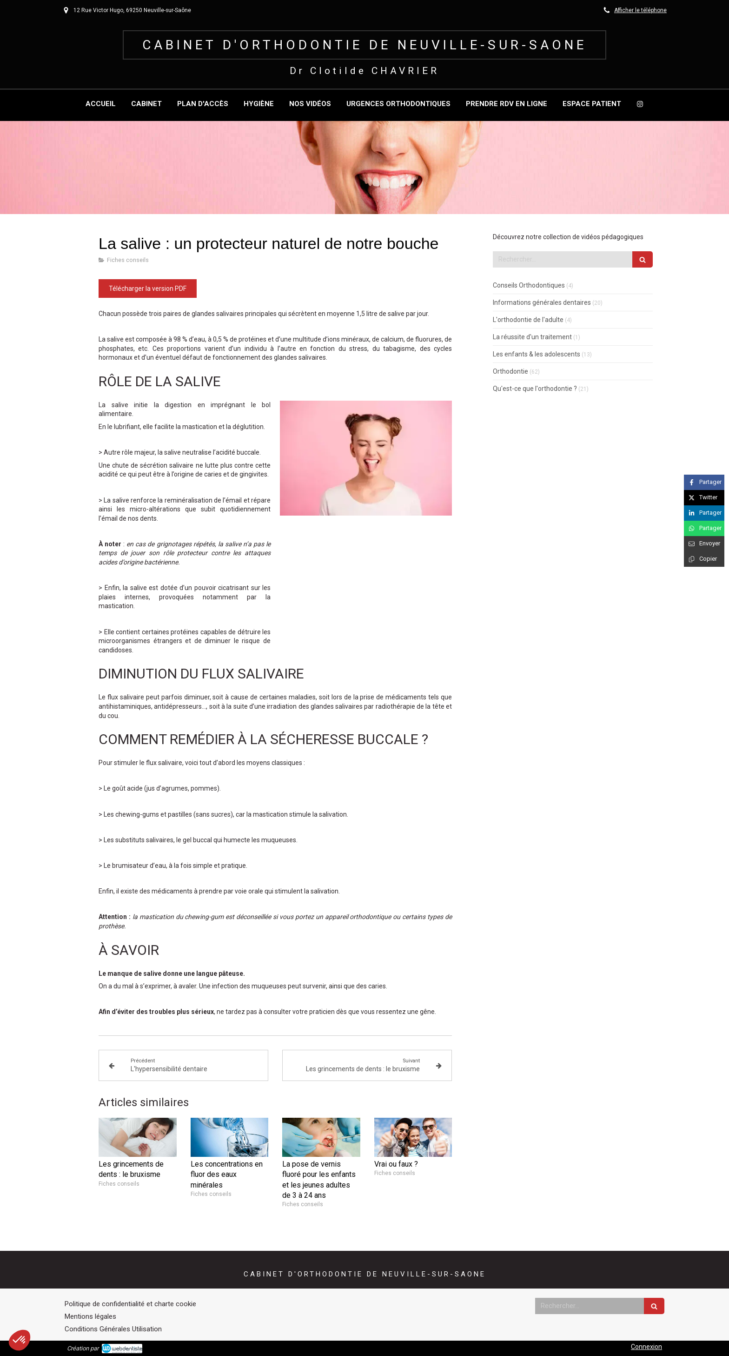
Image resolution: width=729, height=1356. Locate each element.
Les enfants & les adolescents (536, 354)
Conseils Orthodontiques (529, 285)
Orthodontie (510, 371)
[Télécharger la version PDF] (148, 288)
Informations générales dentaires (542, 302)
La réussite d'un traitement (532, 337)
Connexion (646, 1346)
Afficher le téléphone (640, 10)
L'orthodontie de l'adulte (528, 319)
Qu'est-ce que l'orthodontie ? (535, 388)
